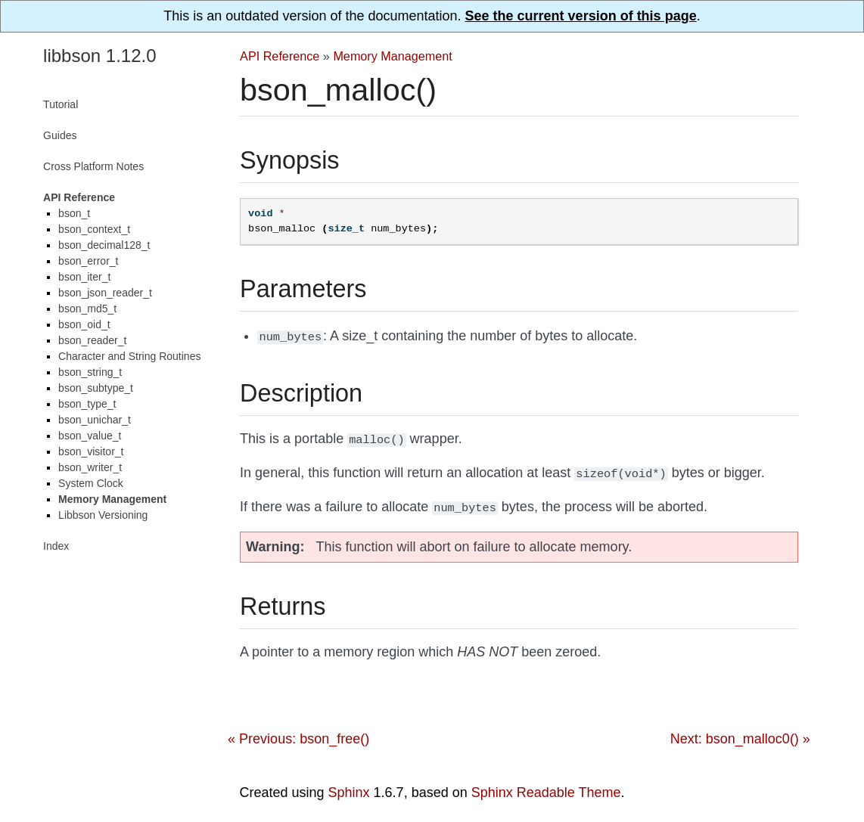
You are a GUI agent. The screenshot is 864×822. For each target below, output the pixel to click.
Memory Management (392, 56)
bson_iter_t (84, 277)
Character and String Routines (129, 356)
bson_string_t (90, 372)
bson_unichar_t (94, 420)
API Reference (279, 56)
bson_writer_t (90, 467)
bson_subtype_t (95, 388)
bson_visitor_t (90, 451)
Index (56, 546)
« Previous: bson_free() (298, 732)
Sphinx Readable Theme (546, 786)
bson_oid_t (84, 324)
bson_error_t (88, 261)
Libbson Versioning (103, 515)
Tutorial (60, 104)
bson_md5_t (87, 308)
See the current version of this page (581, 15)
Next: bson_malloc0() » (740, 732)
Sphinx (349, 786)
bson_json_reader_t (105, 293)
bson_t (74, 213)
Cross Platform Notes (93, 166)
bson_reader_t (92, 340)
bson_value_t (89, 436)
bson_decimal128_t (104, 245)
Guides (59, 135)
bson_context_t (94, 229)
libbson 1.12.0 (99, 55)
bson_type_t (87, 404)
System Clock (90, 483)
